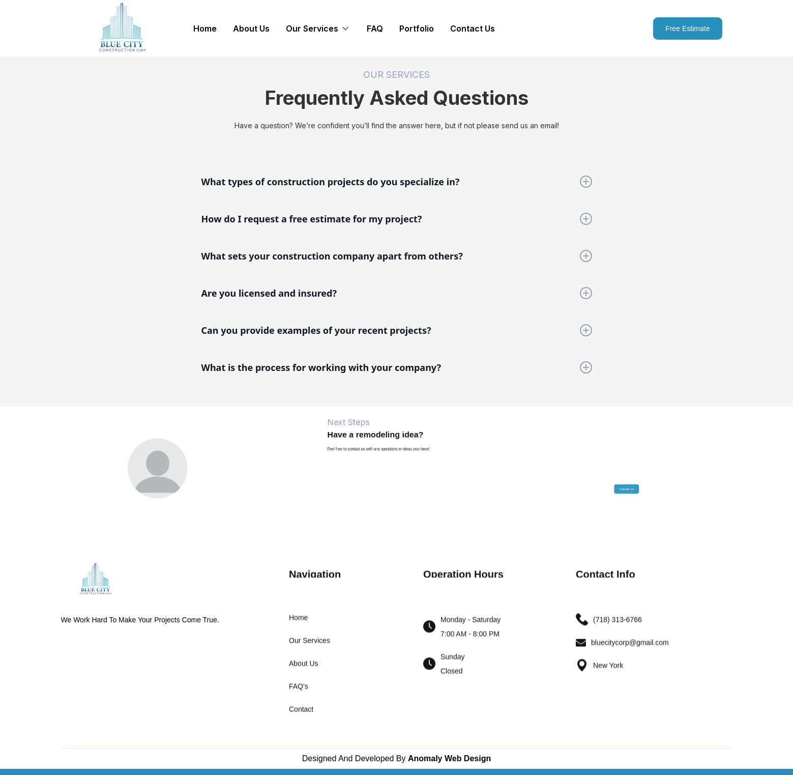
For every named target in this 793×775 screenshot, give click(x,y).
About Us (251, 28)
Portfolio (416, 28)
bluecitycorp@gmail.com (630, 648)
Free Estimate (687, 28)
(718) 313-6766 (617, 625)
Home (205, 28)
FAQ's (298, 692)
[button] (318, 28)
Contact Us (472, 28)
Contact (301, 715)
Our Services (309, 646)
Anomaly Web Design (449, 758)
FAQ (375, 28)
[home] (122, 28)
